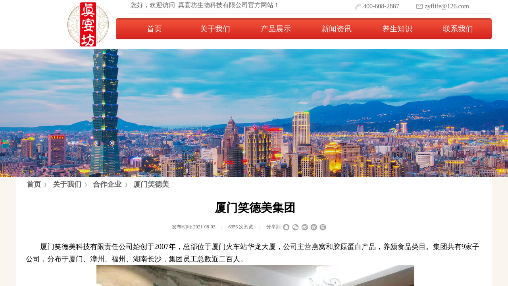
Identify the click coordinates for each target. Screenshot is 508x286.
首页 (154, 29)
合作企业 (107, 184)
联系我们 (458, 29)
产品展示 (276, 29)
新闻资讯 (336, 29)
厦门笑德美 (151, 184)
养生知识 (397, 29)
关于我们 (215, 29)
